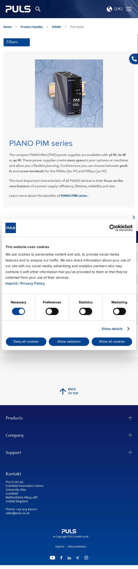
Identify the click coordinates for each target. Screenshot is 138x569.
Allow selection (69, 342)
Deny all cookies (26, 342)
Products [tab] (14, 418)
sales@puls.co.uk (18, 513)
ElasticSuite (86, 567)
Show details (112, 329)
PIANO (57, 27)
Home (7, 27)
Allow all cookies (112, 342)
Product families (32, 27)
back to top (69, 391)
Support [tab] (13, 453)
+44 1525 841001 (26, 509)
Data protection (77, 546)
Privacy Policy (32, 283)
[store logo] (18, 9)
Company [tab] (15, 436)
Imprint (11, 283)
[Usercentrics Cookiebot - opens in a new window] (113, 227)
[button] (114, 9)
